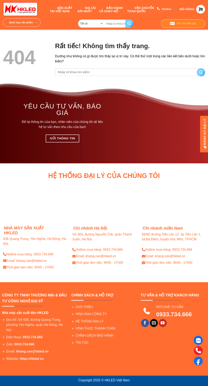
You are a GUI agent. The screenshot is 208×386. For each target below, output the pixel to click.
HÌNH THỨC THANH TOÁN (95, 328)
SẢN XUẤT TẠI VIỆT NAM (61, 9)
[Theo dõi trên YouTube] (163, 323)
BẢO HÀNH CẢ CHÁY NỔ (111, 9)
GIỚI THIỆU (84, 307)
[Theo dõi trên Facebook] (145, 323)
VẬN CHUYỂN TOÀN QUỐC (140, 9)
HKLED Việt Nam (117, 380)
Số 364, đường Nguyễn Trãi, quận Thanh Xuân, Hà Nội (102, 237)
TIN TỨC (82, 342)
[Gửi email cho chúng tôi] (154, 323)
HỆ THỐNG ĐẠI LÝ (90, 321)
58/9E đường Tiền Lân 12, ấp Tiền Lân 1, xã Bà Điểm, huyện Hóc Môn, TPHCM (171, 237)
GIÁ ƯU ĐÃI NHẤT (87, 9)
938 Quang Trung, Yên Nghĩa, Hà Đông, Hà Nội (34, 241)
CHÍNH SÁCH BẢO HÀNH (95, 335)
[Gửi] (129, 24)
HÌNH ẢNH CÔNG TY (91, 314)
